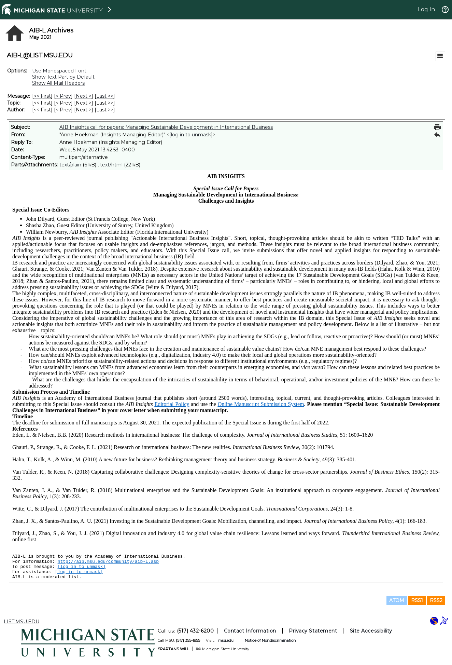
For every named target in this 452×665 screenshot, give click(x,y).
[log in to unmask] (191, 135)
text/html (111, 165)
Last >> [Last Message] (104, 96)
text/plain (70, 165)
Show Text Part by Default (63, 77)
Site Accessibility (371, 631)
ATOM (396, 600)
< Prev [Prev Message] (63, 96)
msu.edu (226, 640)
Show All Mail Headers (58, 83)
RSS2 (436, 600)
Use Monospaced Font (59, 71)
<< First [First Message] (42, 96)
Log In (426, 9)
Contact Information (250, 631)
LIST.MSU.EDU (21, 622)
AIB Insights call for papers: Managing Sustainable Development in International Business (166, 127)
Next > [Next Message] (83, 96)
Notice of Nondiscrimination (270, 640)
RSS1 (417, 600)
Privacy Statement (313, 631)
